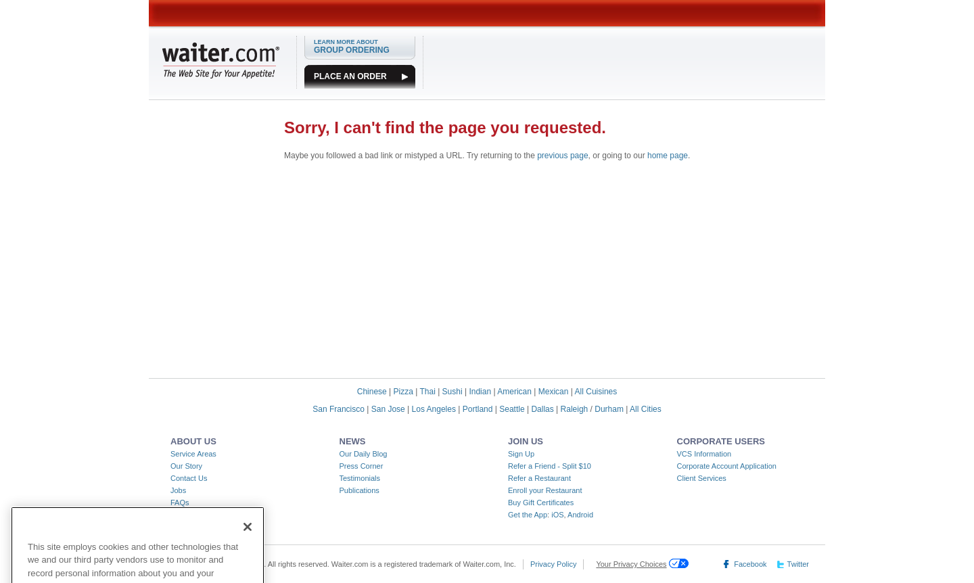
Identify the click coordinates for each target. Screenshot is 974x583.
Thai (427, 391)
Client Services (701, 478)
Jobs (178, 490)
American (514, 391)
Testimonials (360, 478)
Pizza (403, 391)
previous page (562, 155)
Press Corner (362, 466)
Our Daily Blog (364, 454)
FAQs (179, 502)
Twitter (798, 564)
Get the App (527, 515)
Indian (480, 391)
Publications (359, 490)
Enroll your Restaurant (545, 490)
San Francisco (338, 409)
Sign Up (521, 454)
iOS (557, 515)
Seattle (511, 409)
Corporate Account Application (726, 466)
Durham (609, 409)
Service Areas (193, 454)
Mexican (553, 391)
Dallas (542, 409)
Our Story (186, 466)
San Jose (388, 409)
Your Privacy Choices (631, 564)
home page (667, 155)
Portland (478, 409)
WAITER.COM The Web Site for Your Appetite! (220, 60)
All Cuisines (596, 391)
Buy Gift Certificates (541, 502)
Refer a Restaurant (539, 478)
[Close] (247, 537)
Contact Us (188, 478)
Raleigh (574, 409)
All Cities (646, 409)
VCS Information (704, 454)
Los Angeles (434, 409)
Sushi (452, 391)
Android (580, 515)
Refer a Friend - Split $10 (549, 466)
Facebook (750, 564)
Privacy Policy (553, 564)
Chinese (372, 391)
